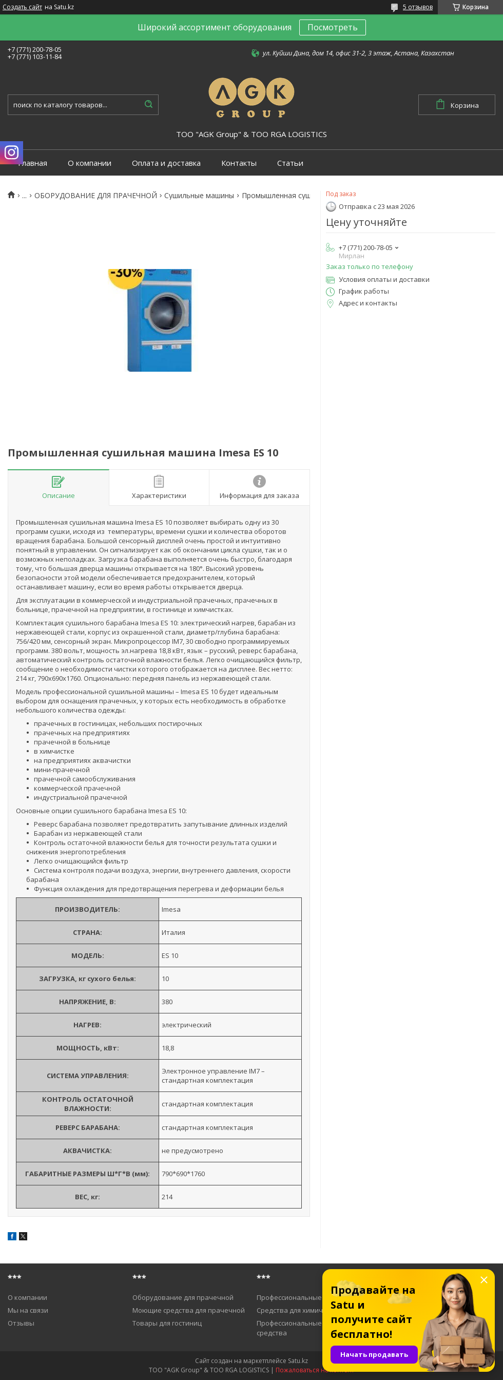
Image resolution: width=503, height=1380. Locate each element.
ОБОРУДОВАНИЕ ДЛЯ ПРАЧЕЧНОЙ (95, 195)
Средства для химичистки (299, 1310)
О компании (89, 163)
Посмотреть (332, 27)
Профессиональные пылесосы (306, 1297)
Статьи (290, 163)
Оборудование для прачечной (183, 1297)
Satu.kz (298, 1360)
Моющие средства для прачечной (188, 1310)
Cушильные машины (199, 195)
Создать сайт (22, 7)
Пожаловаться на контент (315, 1370)
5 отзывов (418, 7)
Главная (32, 163)
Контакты (239, 163)
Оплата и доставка (166, 163)
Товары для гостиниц (167, 1323)
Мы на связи (28, 1310)
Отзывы (21, 1323)
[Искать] (148, 104)
